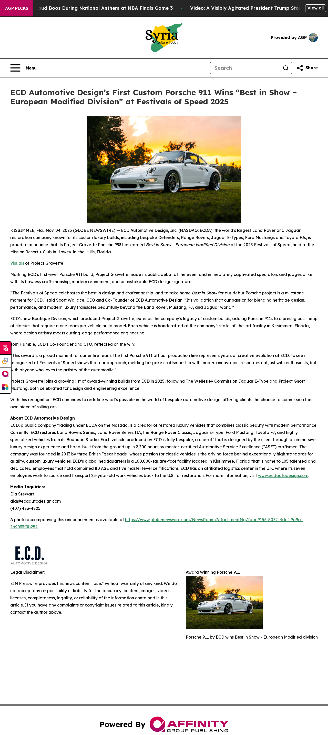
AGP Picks (16, 8)
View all (316, 8)
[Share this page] (307, 68)
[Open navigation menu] (23, 68)
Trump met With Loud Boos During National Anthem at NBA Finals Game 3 (89, 8)
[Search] (245, 68)
